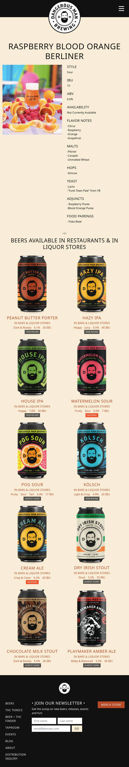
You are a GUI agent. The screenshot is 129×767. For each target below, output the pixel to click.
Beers (9, 628)
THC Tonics (14, 634)
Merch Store (111, 629)
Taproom (12, 652)
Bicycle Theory (78, 761)
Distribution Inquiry (15, 681)
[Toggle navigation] (121, 8)
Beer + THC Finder (13, 643)
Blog (9, 665)
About (10, 672)
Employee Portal (95, 761)
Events (10, 659)
